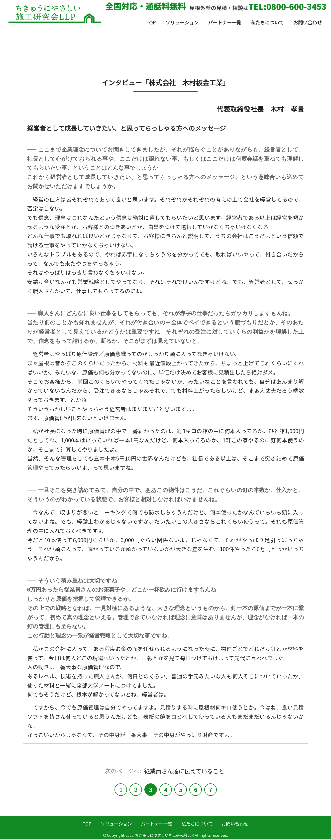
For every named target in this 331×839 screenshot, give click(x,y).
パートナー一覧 (224, 22)
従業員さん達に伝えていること (184, 770)
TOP (151, 22)
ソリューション (182, 22)
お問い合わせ (307, 22)
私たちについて (267, 22)
